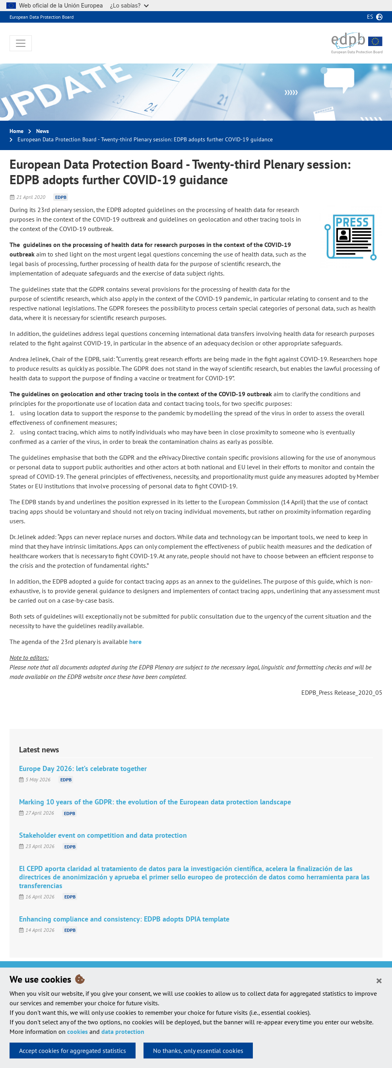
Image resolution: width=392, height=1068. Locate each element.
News (42, 131)
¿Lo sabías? (129, 5)
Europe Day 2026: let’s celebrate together (83, 768)
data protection (122, 1031)
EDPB (60, 197)
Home (16, 131)
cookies (77, 1031)
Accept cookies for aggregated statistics (72, 1051)
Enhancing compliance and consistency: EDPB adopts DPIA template (124, 918)
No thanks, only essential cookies (198, 1051)
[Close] (379, 980)
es (370, 16)
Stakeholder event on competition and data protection (103, 835)
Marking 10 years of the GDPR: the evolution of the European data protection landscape (155, 801)
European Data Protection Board (42, 17)
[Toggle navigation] (21, 43)
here (135, 642)
